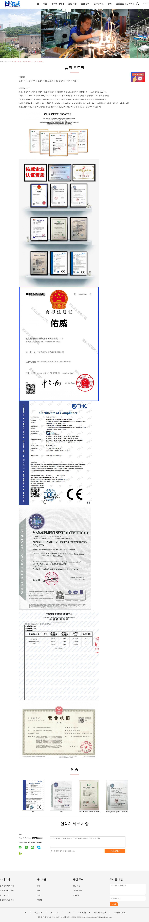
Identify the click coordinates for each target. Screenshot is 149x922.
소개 (38, 886)
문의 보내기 (115, 851)
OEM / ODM (77, 890)
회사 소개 (54, 912)
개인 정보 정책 (100, 912)
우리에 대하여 (57, 4)
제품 (45, 4)
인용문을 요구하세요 (125, 4)
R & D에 (76, 895)
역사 (38, 890)
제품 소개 (38, 912)
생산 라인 (76, 886)
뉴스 (110, 4)
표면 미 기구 (4, 895)
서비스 (39, 895)
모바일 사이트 (120, 912)
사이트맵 (82, 912)
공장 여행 (72, 4)
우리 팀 (39, 900)
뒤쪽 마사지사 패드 (7, 890)
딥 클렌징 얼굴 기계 (7, 900)
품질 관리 (85, 4)
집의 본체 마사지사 (7, 886)
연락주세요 (99, 4)
